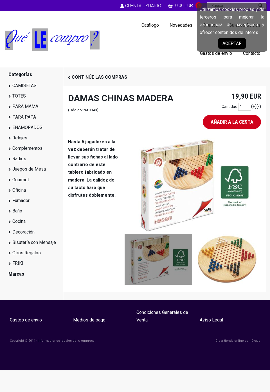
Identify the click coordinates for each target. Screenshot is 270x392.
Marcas (16, 274)
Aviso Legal (211, 320)
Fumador (21, 200)
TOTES (19, 96)
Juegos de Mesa (29, 169)
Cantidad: (230, 106)
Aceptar (232, 43)
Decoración (23, 232)
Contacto (251, 53)
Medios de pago (89, 320)
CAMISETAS (24, 85)
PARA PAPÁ (24, 117)
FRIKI (17, 263)
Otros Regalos (26, 252)
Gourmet (20, 179)
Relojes (19, 138)
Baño (17, 211)
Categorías (20, 74)
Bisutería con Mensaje (34, 242)
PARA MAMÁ (25, 106)
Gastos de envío (216, 53)
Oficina (19, 190)
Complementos (27, 148)
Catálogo (150, 25)
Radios (19, 158)
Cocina (19, 221)
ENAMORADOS (27, 127)
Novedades (181, 25)
